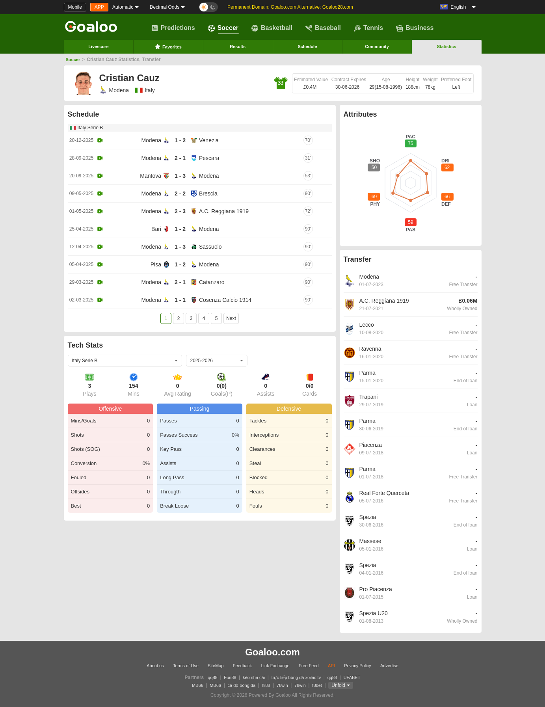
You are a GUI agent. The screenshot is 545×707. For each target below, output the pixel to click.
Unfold (338, 685)
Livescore (98, 46)
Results (238, 46)
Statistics (446, 46)
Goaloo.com (272, 652)
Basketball (271, 28)
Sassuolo (210, 247)
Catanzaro (212, 282)
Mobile (75, 7)
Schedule (307, 46)
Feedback (242, 665)
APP (99, 7)
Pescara (209, 158)
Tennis (368, 28)
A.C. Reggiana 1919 (224, 211)
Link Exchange (275, 665)
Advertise (389, 665)
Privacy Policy (357, 665)
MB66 (197, 685)
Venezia (209, 140)
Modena (114, 90)
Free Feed (309, 665)
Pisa (156, 264)
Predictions (173, 28)
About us (155, 665)
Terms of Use (186, 665)
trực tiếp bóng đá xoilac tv (296, 677)
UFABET (352, 677)
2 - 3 (180, 211)
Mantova (150, 176)
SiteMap (215, 665)
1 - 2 (180, 140)
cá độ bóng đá (241, 685)
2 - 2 (180, 193)
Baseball (323, 28)
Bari (156, 229)
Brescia (208, 193)
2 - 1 (180, 158)
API (331, 665)
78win (282, 685)
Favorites (168, 46)
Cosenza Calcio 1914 (225, 300)
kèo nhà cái (254, 677)
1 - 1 (180, 300)
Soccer (223, 28)
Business (414, 28)
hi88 (266, 685)
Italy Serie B (90, 127)
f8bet (317, 685)
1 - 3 (180, 176)
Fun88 (230, 677)
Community (377, 46)
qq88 (212, 677)
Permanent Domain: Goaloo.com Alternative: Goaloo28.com (290, 7)
